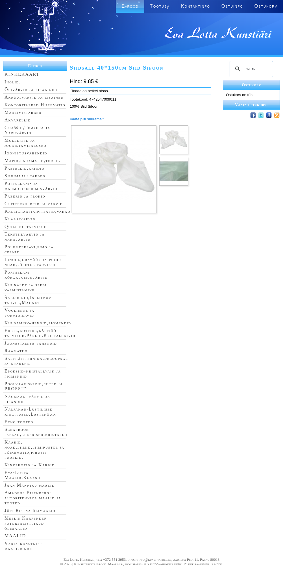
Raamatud (16, 350)
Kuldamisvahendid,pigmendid (38, 322)
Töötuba (160, 6)
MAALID (15, 535)
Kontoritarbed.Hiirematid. (36, 104)
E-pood (129, 6)
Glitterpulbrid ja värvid (34, 203)
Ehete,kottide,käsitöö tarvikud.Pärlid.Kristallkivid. (41, 333)
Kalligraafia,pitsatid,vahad (37, 211)
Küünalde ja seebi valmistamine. (26, 287)
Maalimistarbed (23, 112)
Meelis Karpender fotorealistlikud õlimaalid (26, 523)
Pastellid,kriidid (25, 168)
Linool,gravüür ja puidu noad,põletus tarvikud (33, 262)
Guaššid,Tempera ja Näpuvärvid (27, 130)
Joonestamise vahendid (31, 343)
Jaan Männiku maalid (30, 485)
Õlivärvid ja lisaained (31, 89)
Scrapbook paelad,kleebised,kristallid (37, 432)
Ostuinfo (232, 6)
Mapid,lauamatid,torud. (33, 160)
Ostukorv (265, 6)
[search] (250, 69)
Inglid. (13, 81)
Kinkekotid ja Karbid (30, 464)
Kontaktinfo (195, 6)
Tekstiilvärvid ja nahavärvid (25, 236)
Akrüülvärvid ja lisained (34, 97)
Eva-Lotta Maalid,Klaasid (23, 475)
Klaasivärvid (20, 218)
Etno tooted (19, 421)
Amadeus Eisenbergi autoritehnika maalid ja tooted (33, 497)
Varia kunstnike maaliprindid (24, 546)
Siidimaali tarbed (25, 175)
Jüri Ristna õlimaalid (30, 510)
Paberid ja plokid (25, 196)
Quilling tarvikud (26, 226)
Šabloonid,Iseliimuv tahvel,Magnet (28, 300)
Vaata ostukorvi (251, 104)
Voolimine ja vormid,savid (19, 313)
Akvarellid (18, 119)
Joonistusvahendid (26, 152)
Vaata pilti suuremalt (87, 119)
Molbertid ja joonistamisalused (26, 143)
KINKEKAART (22, 74)
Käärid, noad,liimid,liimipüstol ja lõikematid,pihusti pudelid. (34, 450)
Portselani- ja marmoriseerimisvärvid (31, 186)
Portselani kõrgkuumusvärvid (26, 275)
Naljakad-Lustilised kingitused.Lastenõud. (31, 411)
